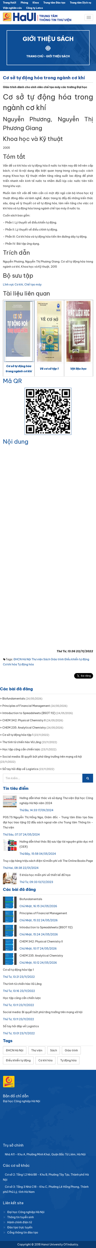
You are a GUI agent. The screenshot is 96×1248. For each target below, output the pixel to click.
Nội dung (15, 441)
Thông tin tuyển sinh (20, 1217)
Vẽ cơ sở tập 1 (49, 368)
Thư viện (37, 659)
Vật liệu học (78, 368)
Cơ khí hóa (10, 664)
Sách (46, 659)
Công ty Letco (34, 7)
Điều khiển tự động (76, 659)
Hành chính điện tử (19, 1222)
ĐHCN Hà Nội (22, 659)
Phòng (24, 2)
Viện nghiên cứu (12, 7)
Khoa (36, 2)
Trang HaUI (9, 2)
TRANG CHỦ (34, 56)
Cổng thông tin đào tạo (22, 1232)
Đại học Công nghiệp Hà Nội (25, 1212)
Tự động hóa (26, 664)
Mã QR (12, 381)
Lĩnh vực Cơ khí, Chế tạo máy (22, 284)
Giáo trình (57, 659)
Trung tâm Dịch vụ (80, 2)
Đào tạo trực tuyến (19, 1227)
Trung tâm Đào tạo (54, 2)
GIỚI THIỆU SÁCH (58, 56)
